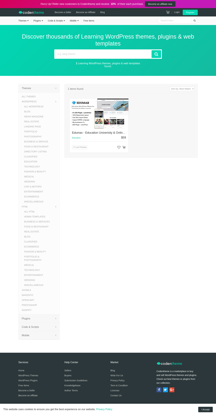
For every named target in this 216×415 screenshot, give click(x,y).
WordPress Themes (28, 375)
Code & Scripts (55, 20)
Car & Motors (33, 186)
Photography (33, 136)
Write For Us (117, 375)
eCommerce (31, 196)
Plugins (37, 20)
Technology (32, 166)
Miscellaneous (33, 201)
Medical (29, 176)
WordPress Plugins (28, 380)
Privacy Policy (118, 380)
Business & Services (37, 221)
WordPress (29, 101)
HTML (25, 206)
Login (177, 12)
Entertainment (33, 191)
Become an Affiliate (85, 12)
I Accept (205, 409)
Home (21, 370)
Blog (101, 12)
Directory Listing (35, 151)
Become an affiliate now (160, 4)
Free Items (89, 20)
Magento (27, 295)
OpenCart (28, 300)
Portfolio (30, 131)
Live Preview (79, 147)
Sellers (67, 370)
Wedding (29, 181)
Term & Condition (119, 385)
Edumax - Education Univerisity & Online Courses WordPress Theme (116, 132)
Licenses (115, 390)
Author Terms (71, 390)
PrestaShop (29, 305)
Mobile (73, 20)
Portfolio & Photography (33, 258)
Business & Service (36, 141)
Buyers (68, 375)
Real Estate (31, 121)
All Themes (29, 96)
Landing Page (32, 126)
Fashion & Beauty (35, 171)
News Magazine (33, 116)
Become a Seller (62, 12)
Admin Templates (34, 216)
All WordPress (34, 106)
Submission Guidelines (75, 380)
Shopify (27, 310)
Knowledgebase (72, 385)
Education (30, 161)
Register (190, 12)
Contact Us (116, 395)
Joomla (26, 290)
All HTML (29, 211)
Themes (22, 20)
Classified (30, 156)
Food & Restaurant (36, 146)
